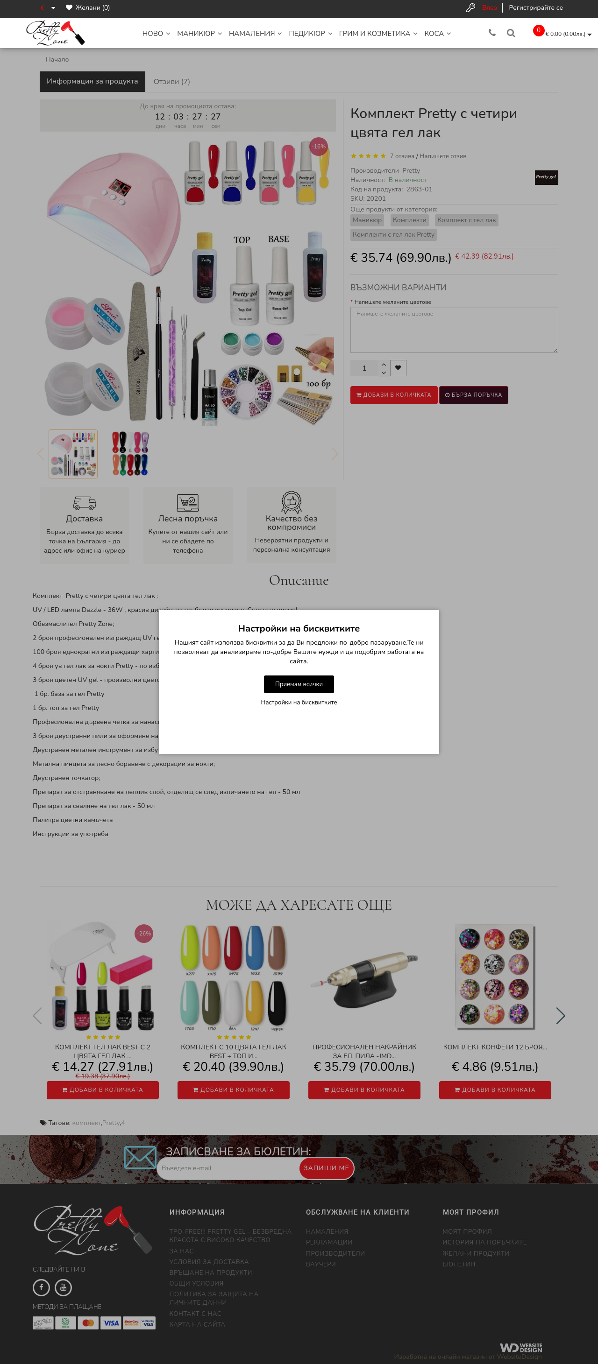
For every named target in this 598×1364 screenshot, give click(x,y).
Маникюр (199, 33)
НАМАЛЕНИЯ (256, 33)
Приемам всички (299, 684)
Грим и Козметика (378, 33)
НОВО (156, 33)
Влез (489, 7)
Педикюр (310, 33)
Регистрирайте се (536, 7)
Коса (437, 33)
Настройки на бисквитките (299, 702)
